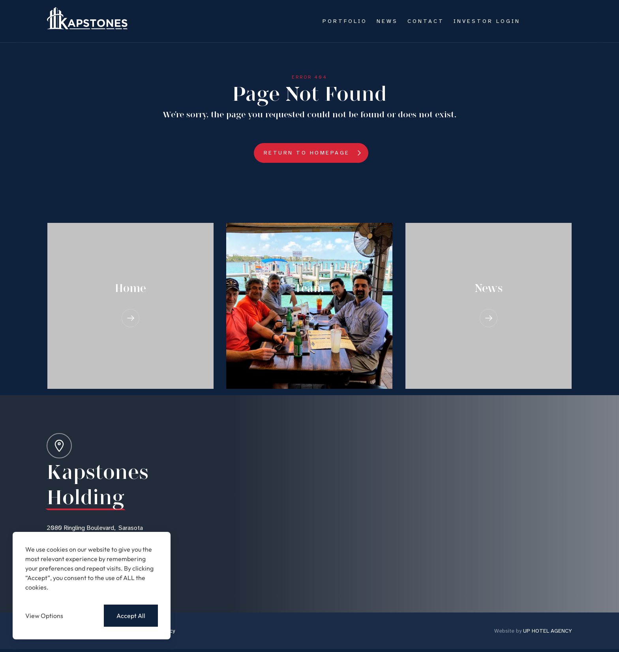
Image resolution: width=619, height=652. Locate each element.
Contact (425, 20)
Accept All (130, 616)
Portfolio (345, 20)
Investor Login (487, 20)
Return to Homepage (307, 152)
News (387, 20)
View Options (44, 616)
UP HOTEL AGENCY (533, 630)
